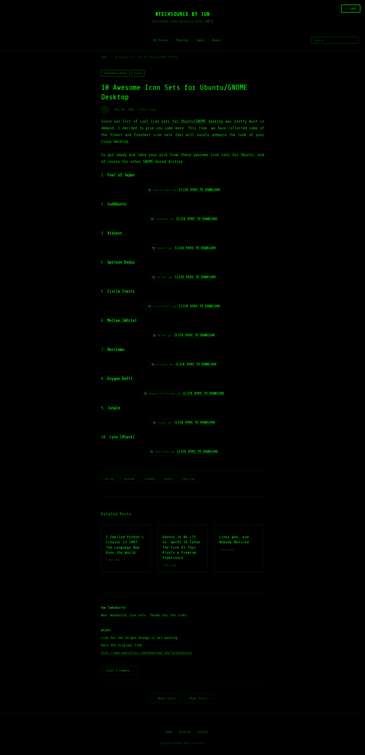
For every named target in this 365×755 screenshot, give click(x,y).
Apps (200, 40)
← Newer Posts (165, 699)
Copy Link (188, 478)
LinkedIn (149, 478)
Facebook (129, 478)
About (216, 40)
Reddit (169, 478)
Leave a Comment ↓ (120, 671)
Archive (184, 732)
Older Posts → (200, 699)
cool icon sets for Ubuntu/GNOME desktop (181, 121)
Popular (182, 40)
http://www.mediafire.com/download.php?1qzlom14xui (146, 653)
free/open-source (115, 73)
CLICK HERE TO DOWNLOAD (194, 335)
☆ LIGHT (350, 8)
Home (104, 57)
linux (137, 73)
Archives (160, 40)
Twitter (109, 478)
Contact (203, 732)
